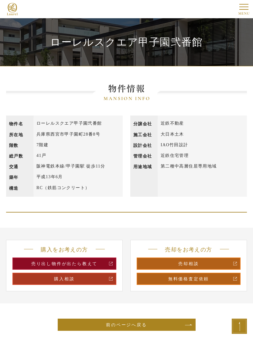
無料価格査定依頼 (188, 279)
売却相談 (188, 263)
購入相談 (64, 279)
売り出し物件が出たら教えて (64, 263)
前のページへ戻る (126, 325)
